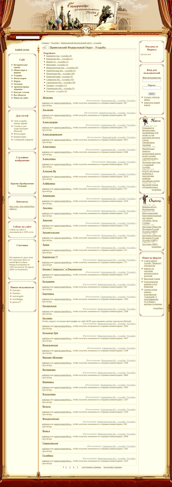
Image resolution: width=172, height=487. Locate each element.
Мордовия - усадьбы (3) (57, 65)
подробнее (156, 189)
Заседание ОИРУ (150, 244)
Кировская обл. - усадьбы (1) (59, 59)
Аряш (45, 244)
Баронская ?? (50, 257)
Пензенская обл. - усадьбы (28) (60, 73)
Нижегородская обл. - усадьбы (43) (62, 68)
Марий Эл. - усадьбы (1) (57, 62)
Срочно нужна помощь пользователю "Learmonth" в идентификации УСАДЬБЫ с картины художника (153, 296)
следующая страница (91, 467)
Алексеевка (48, 146)
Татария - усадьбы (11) (56, 85)
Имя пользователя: (151, 78)
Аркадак (47, 220)
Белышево (48, 281)
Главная (45, 43)
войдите (46, 103)
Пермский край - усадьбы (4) (59, 76)
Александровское (52, 134)
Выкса (46, 431)
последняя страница (113, 467)
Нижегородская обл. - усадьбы (112, 260)
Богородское (49, 306)
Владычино (49, 394)
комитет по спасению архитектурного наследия (151, 272)
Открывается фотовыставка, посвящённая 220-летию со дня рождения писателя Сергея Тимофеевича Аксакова (151, 136)
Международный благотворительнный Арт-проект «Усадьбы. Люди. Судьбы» (151, 218)
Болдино (47, 318)
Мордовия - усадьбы (116, 162)
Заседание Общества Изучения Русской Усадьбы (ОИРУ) (151, 229)
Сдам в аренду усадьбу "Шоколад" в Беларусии (153, 263)
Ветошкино (48, 369)
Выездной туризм (152, 279)
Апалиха (47, 208)
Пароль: (152, 85)
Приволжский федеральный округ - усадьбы (81, 43)
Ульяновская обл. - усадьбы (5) (60, 88)
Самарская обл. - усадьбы (114, 348)
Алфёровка (48, 183)
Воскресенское (50, 418)
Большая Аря (50, 333)
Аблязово (47, 97)
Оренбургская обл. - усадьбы (112, 113)
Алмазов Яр (49, 171)
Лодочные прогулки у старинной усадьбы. (151, 164)
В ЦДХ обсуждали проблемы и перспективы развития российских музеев (151, 176)
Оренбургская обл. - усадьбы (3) (61, 71)
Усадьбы (55, 43)
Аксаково (47, 109)
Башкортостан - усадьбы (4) (59, 56)
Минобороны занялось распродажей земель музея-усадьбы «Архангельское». (151, 154)
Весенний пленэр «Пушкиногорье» (150, 186)
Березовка (48, 293)
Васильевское (50, 345)
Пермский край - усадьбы (114, 137)
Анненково (48, 195)
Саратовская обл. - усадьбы (113, 125)
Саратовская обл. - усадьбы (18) (60, 82)
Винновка (48, 382)
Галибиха (47, 455)
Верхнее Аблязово (52, 357)
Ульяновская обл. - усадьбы (113, 385)
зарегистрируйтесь (63, 103)
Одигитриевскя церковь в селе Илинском (151, 284)
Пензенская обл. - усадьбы (113, 100)
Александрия (50, 122)
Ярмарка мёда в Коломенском (149, 208)
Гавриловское (50, 443)
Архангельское (50, 232)
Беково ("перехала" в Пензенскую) (62, 269)
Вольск (46, 406)
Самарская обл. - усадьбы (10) (60, 79)
